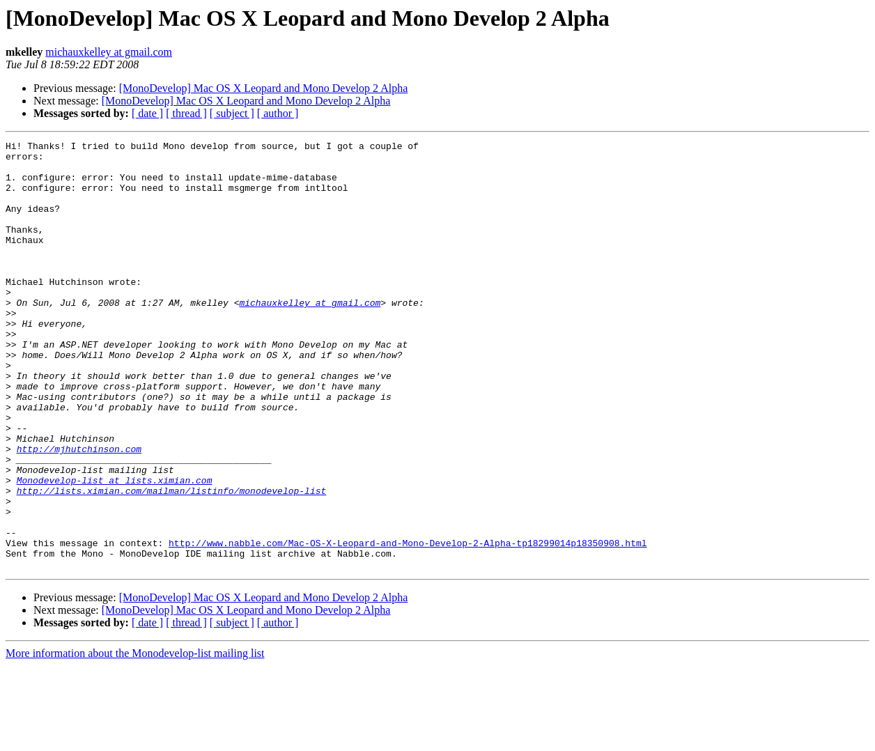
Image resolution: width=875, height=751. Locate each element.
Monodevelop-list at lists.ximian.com (114, 549)
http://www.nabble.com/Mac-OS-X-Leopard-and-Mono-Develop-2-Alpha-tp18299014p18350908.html (407, 624)
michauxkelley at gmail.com (108, 52)
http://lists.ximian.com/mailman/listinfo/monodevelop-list (172, 561)
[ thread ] (186, 113)
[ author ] (278, 113)
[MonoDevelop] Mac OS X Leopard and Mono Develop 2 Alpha (263, 88)
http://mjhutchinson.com (79, 511)
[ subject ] (232, 113)
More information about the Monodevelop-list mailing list (135, 739)
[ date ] (147, 113)
